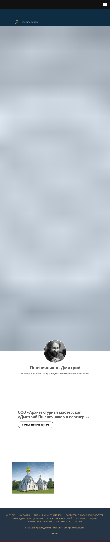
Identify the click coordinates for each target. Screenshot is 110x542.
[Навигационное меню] (105, 4)
